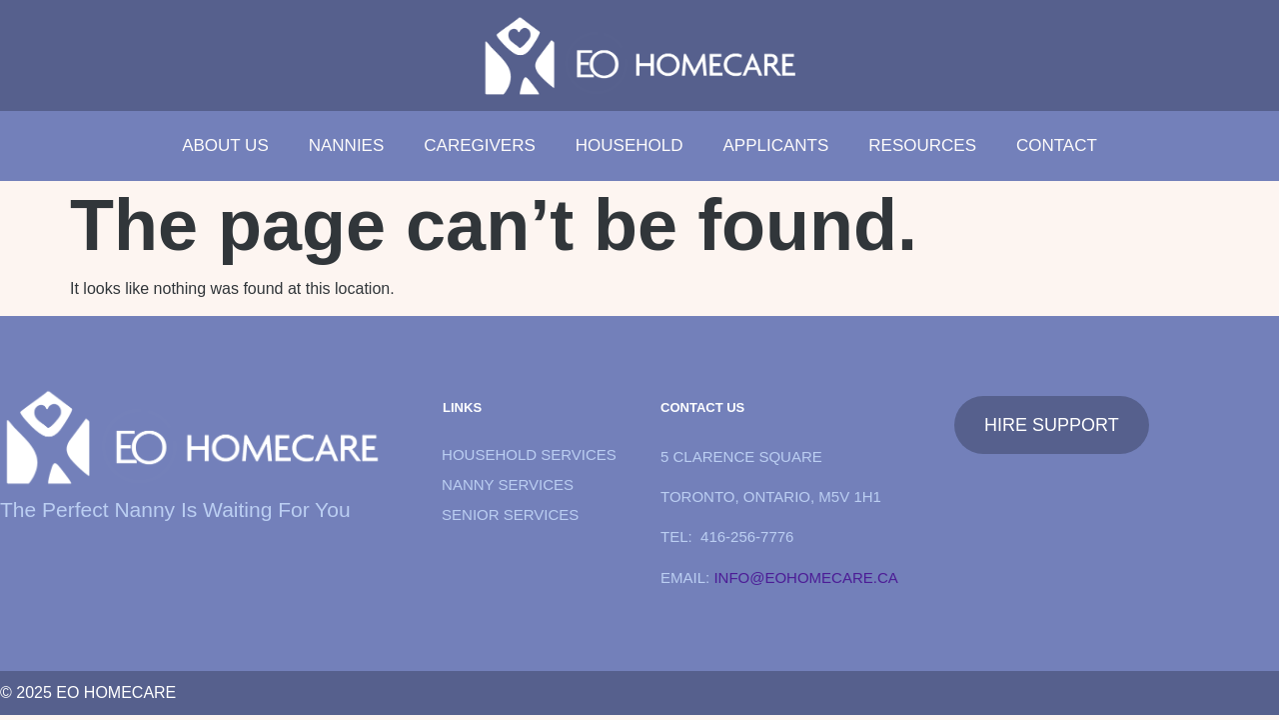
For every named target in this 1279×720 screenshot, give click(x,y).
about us (225, 145)
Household (629, 145)
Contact (1056, 145)
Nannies (347, 145)
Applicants (775, 145)
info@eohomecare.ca (805, 577)
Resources (922, 145)
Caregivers (479, 145)
